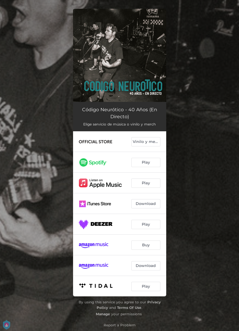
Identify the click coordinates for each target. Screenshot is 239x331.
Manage (103, 314)
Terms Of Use (129, 307)
